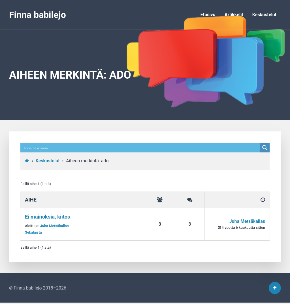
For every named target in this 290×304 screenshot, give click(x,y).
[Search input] (140, 147)
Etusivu (208, 14)
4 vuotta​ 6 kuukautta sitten (243, 227)
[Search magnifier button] (265, 147)
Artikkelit (234, 14)
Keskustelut (264, 14)
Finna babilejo (37, 14)
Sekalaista (33, 232)
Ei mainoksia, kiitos (47, 217)
